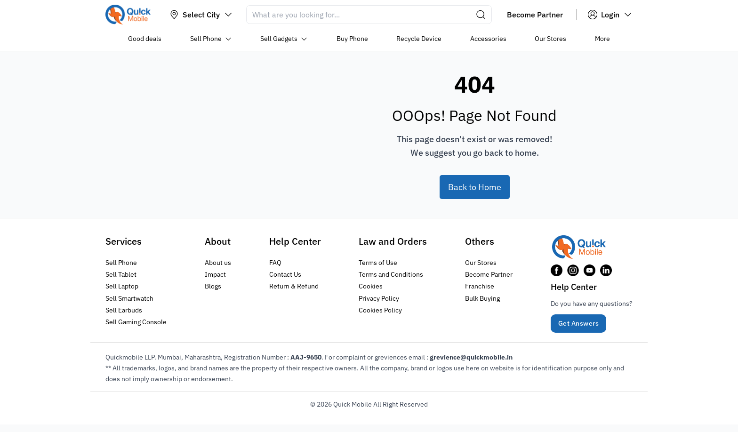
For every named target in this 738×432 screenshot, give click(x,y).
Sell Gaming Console (136, 321)
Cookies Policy (380, 309)
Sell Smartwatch (129, 298)
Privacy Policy (379, 298)
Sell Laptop (121, 286)
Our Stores (481, 262)
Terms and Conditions (391, 274)
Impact (215, 274)
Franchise (479, 286)
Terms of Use (378, 262)
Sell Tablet (120, 274)
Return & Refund (294, 286)
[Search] (369, 14)
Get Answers (578, 323)
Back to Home (474, 187)
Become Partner (489, 274)
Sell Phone (121, 262)
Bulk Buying (482, 298)
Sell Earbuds (123, 309)
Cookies (371, 286)
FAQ (275, 262)
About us (218, 262)
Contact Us (285, 274)
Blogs (213, 286)
